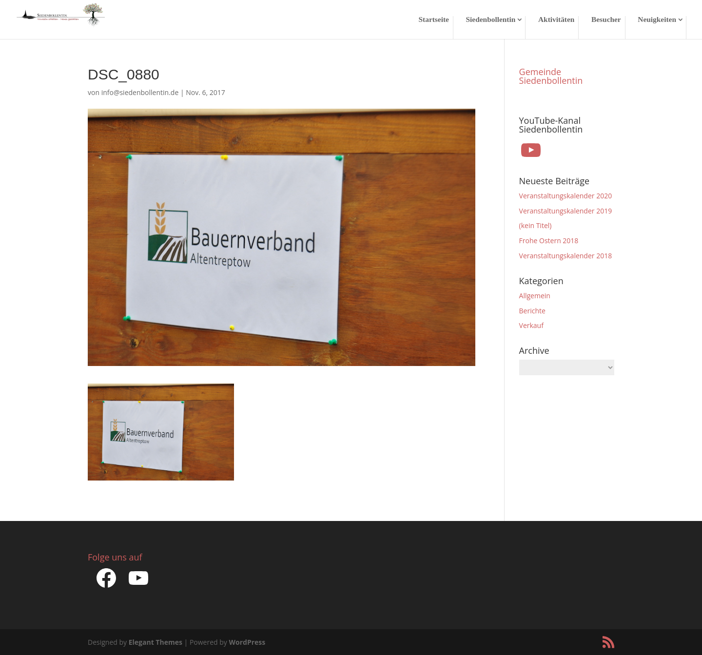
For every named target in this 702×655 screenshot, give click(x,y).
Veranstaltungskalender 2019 (565, 210)
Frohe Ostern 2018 (549, 240)
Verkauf (531, 325)
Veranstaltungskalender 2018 (565, 255)
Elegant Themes (155, 642)
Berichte (532, 310)
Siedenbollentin (491, 19)
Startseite (434, 19)
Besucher (606, 19)
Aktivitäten (556, 19)
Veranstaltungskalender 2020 (565, 195)
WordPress (247, 642)
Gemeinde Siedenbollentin (551, 76)
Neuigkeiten (657, 19)
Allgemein (534, 295)
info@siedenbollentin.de (140, 92)
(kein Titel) (535, 225)
